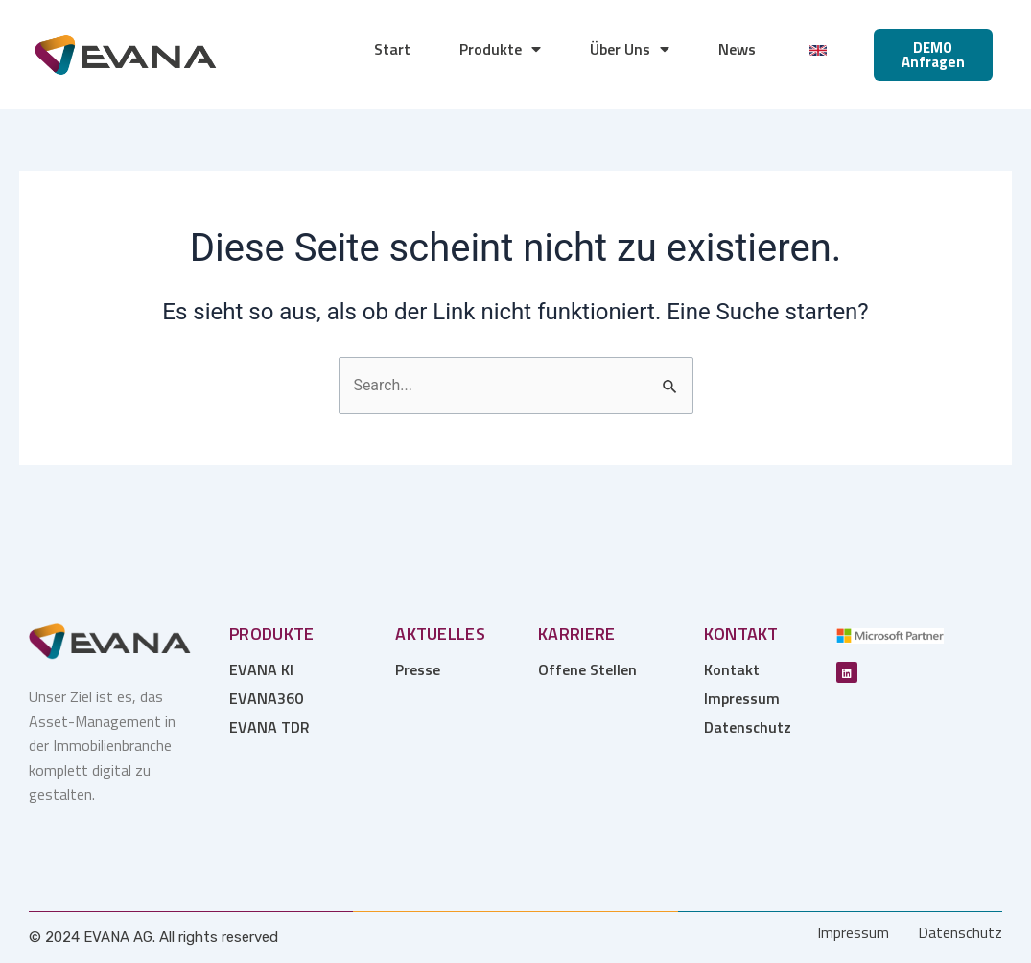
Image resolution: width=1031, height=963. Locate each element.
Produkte (500, 49)
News (737, 48)
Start (392, 48)
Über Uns (629, 49)
